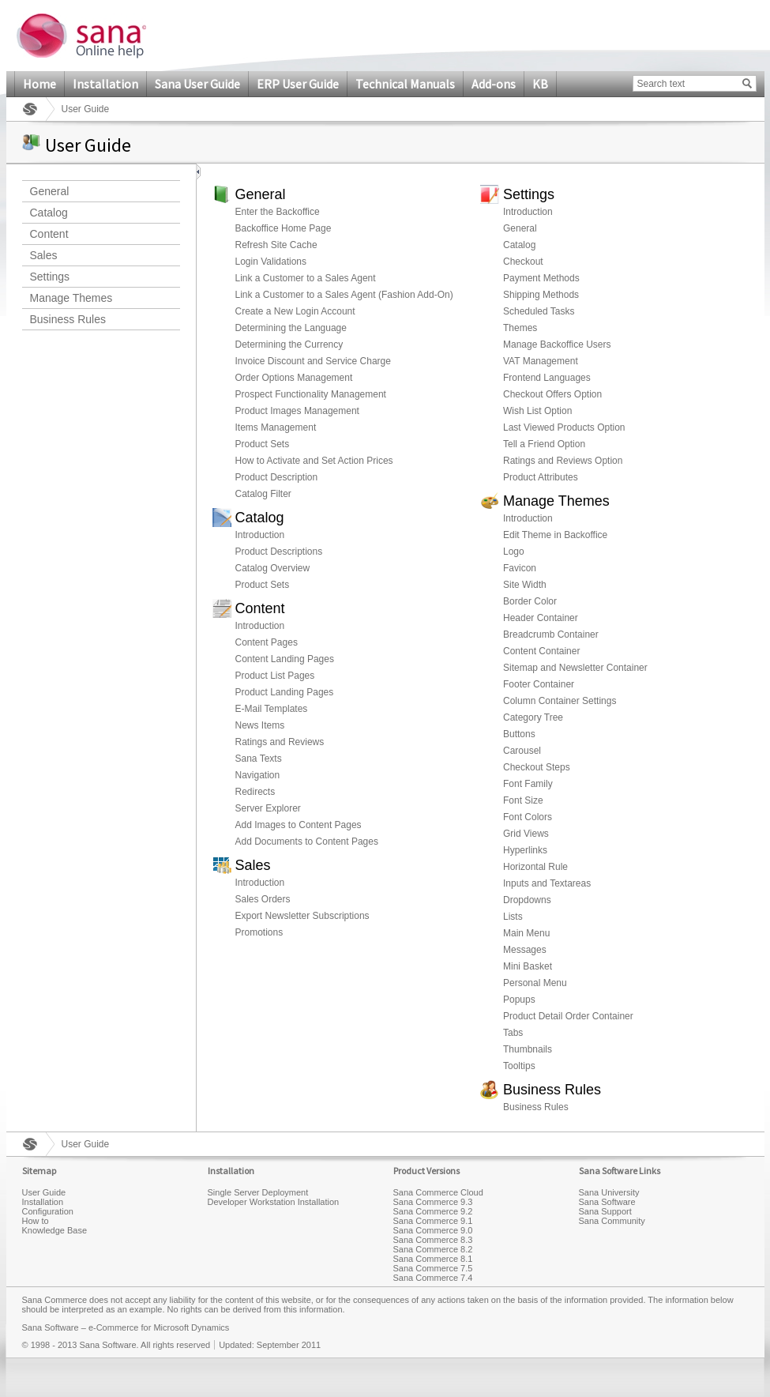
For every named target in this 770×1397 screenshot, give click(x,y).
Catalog (49, 212)
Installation (105, 84)
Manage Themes (71, 298)
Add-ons (493, 84)
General (49, 191)
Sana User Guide (197, 84)
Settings (50, 276)
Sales (44, 255)
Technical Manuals (405, 84)
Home (39, 84)
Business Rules (68, 319)
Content (49, 234)
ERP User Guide (298, 84)
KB (540, 84)
